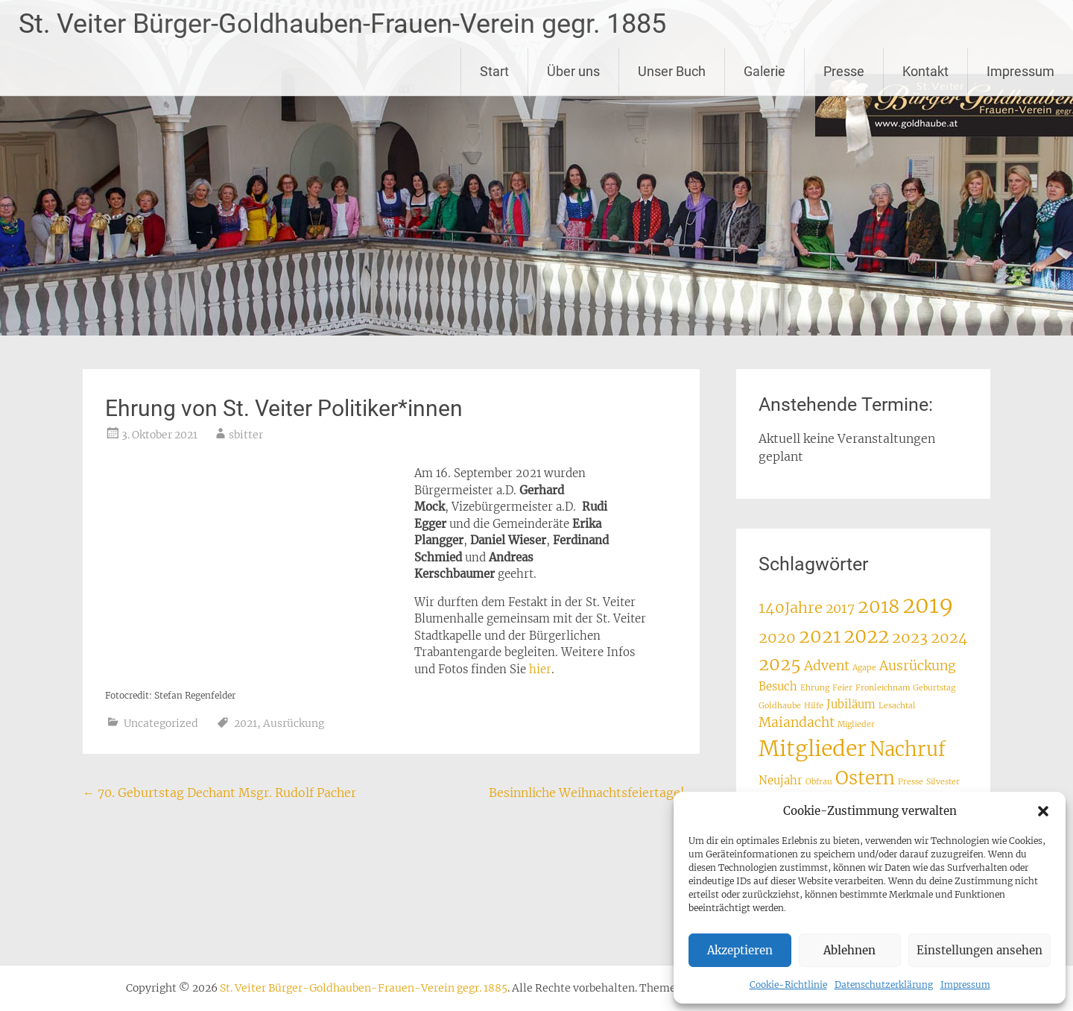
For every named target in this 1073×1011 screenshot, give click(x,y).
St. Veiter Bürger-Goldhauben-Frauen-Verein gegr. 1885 (342, 24)
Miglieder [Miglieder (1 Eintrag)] (856, 724)
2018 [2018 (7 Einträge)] (878, 606)
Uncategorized (161, 723)
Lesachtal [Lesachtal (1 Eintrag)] (897, 706)
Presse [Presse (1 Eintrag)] (910, 782)
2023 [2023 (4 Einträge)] (910, 637)
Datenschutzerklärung (884, 984)
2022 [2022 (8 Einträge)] (866, 636)
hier (540, 669)
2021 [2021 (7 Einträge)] (820, 636)
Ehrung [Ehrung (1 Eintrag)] (814, 688)
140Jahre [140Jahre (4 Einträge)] (791, 607)
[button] (1043, 811)
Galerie (764, 71)
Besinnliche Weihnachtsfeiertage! (594, 792)
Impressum (965, 984)
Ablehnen (849, 950)
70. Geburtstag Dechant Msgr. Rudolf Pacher (219, 792)
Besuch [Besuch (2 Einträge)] (778, 686)
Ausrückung (293, 723)
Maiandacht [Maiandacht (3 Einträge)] (797, 722)
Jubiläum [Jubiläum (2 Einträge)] (851, 704)
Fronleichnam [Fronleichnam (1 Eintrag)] (882, 688)
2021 (245, 723)
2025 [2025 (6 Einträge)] (780, 664)
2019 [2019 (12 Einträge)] (927, 605)
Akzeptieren (740, 950)
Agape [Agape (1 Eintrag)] (864, 668)
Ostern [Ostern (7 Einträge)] (865, 778)
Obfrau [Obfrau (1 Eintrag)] (818, 782)
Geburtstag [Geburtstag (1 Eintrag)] (934, 688)
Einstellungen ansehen (979, 950)
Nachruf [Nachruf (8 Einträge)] (908, 749)
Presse (843, 71)
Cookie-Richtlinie (788, 984)
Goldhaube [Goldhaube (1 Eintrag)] (780, 706)
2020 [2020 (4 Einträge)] (777, 637)
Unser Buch (672, 71)
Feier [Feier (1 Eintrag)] (842, 688)
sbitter (246, 434)
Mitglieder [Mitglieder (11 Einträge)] (813, 748)
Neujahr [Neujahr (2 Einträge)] (781, 780)
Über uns (573, 71)
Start (494, 71)
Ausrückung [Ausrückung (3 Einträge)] (917, 666)
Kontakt (925, 71)
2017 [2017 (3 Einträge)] (840, 608)
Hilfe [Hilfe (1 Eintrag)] (813, 706)
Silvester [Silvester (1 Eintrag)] (943, 782)
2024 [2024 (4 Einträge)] (949, 637)
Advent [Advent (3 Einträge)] (826, 666)
